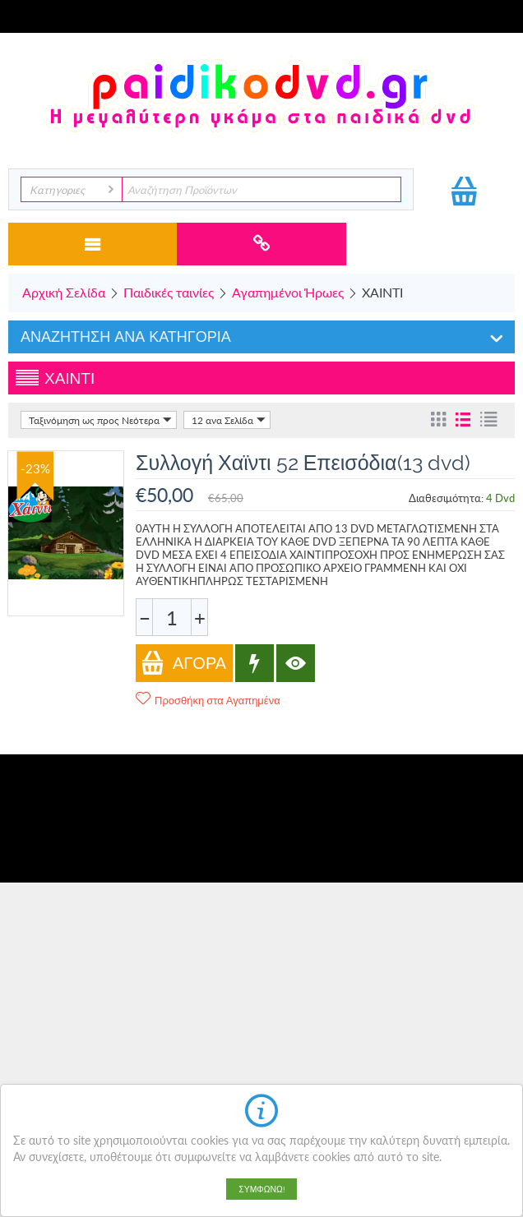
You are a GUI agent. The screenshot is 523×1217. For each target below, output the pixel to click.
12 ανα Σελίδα (229, 420)
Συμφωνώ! (261, 1189)
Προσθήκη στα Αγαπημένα (208, 699)
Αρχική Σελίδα (63, 292)
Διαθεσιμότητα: (446, 498)
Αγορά (183, 663)
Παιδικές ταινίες (168, 292)
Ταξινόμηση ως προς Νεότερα (100, 420)
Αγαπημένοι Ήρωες (288, 292)
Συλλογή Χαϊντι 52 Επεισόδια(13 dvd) (303, 462)
